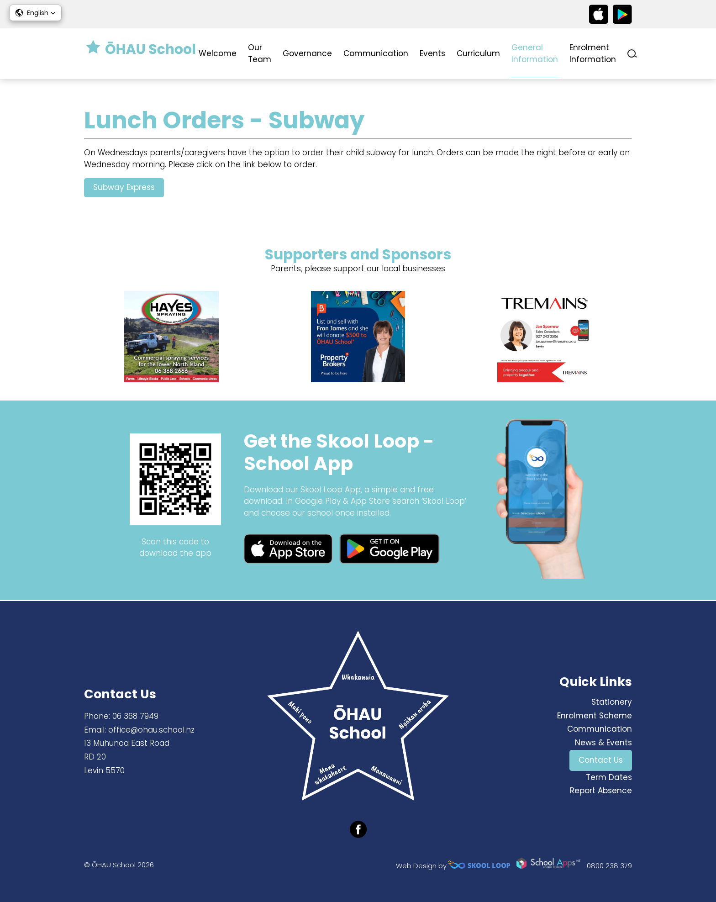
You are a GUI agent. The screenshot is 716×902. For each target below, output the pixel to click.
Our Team (259, 53)
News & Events (603, 742)
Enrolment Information (592, 53)
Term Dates (609, 777)
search (632, 53)
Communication (375, 53)
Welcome (218, 53)
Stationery (611, 701)
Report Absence (601, 791)
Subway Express (124, 187)
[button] (35, 13)
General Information (534, 53)
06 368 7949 (135, 716)
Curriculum (478, 53)
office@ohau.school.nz (151, 729)
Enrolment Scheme (594, 715)
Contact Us (601, 759)
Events (432, 53)
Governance (307, 53)
